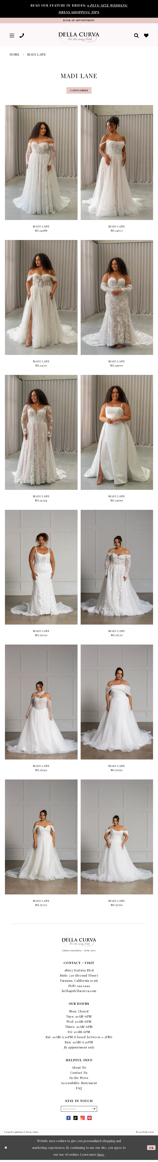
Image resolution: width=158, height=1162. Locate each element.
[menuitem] (12, 35)
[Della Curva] (79, 36)
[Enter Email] (79, 1110)
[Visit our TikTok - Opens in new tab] (75, 1120)
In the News (79, 1079)
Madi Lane (36, 55)
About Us (79, 1069)
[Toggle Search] (136, 35)
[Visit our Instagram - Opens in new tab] (82, 1120)
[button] (12, 35)
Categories (79, 91)
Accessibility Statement (79, 1084)
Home (15, 55)
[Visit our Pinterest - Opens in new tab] (89, 1120)
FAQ (79, 1089)
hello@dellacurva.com (79, 992)
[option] (41, 172)
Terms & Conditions (13, 1134)
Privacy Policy (32, 1134)
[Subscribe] (95, 1110)
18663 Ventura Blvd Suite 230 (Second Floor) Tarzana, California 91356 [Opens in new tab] (79, 977)
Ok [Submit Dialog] (151, 1150)
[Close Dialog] (6, 1149)
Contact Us (78, 1074)
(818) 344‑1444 (79, 987)
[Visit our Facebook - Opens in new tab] (68, 1120)
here (101, 1156)
